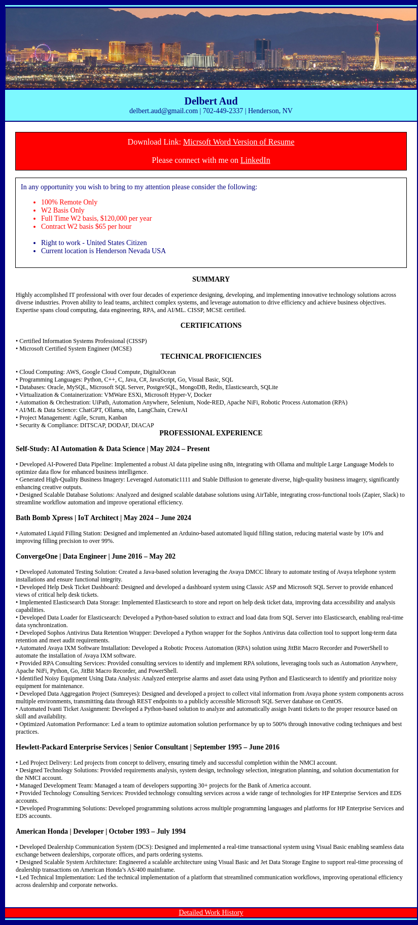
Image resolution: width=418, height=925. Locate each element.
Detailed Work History (211, 912)
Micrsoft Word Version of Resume (238, 142)
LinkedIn (255, 160)
